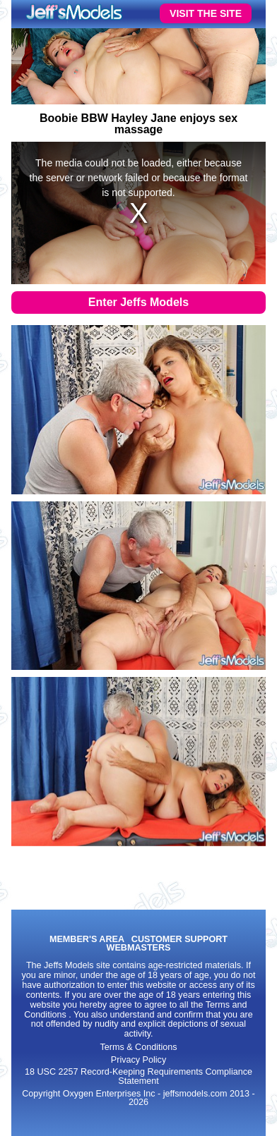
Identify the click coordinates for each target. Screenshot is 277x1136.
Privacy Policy (138, 1060)
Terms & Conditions (138, 1047)
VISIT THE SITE (206, 13)
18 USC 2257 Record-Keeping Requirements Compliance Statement (138, 1076)
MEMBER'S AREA (86, 939)
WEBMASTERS (139, 948)
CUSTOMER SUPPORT (179, 939)
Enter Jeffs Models (138, 302)
